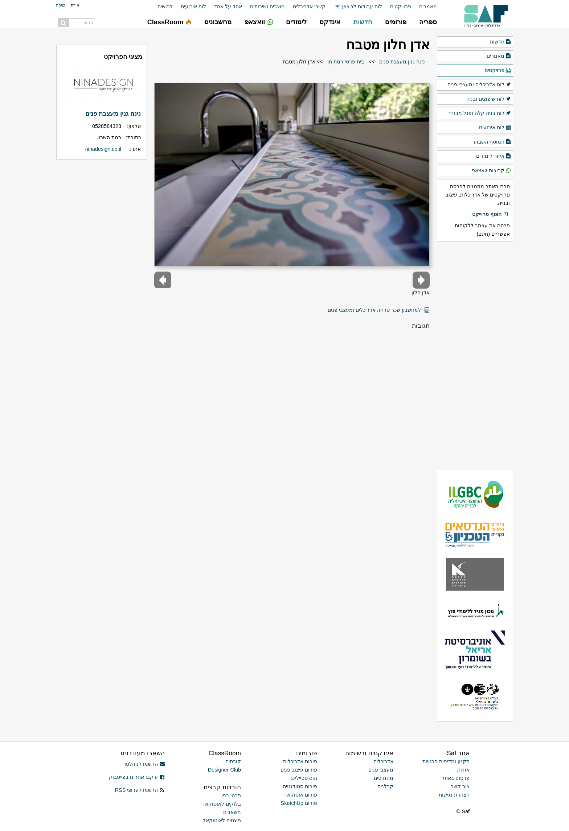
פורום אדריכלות (300, 761)
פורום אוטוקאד (300, 795)
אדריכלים (383, 761)
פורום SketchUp (299, 803)
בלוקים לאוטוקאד (221, 804)
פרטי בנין (231, 795)
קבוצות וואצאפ (491, 171)
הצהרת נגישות (454, 795)
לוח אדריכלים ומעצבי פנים (479, 85)
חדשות (500, 42)
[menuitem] (424, 6)
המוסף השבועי (491, 142)
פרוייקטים (400, 6)
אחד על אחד (228, 6)
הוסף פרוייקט (490, 215)
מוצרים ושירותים (267, 6)
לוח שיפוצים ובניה (488, 99)
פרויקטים (497, 71)
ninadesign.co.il (103, 149)
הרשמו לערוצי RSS (140, 790)
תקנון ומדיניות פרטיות (446, 761)
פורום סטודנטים (300, 786)
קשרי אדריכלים (309, 6)
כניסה (60, 5)
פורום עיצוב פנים (299, 770)
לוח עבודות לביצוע (362, 6)
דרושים (165, 6)
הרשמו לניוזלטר (144, 763)
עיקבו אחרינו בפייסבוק (137, 777)
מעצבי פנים (380, 770)
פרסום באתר (456, 778)
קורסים (233, 761)
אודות (463, 770)
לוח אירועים (193, 6)
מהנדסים (383, 778)
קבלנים (385, 786)
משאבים (232, 812)
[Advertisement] (475, 355)
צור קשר (460, 786)
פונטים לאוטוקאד (222, 820)
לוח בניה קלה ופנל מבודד (479, 113)
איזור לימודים (493, 156)
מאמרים (428, 6)
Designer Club (224, 770)
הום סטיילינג (304, 778)
